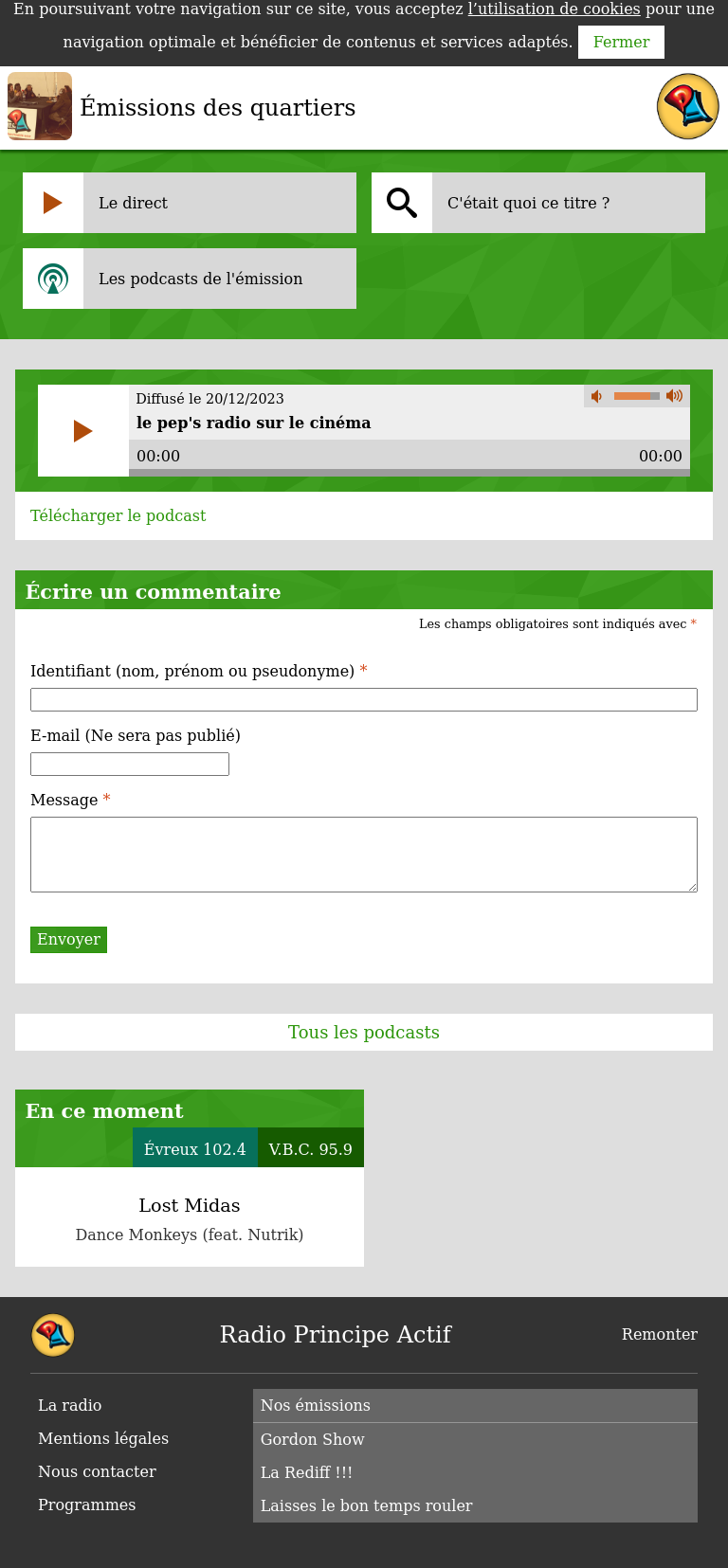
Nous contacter (97, 1472)
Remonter (660, 1334)
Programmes (87, 1505)
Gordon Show (313, 1440)
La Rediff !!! (307, 1473)
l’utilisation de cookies (554, 9)
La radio (69, 1406)
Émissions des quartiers (218, 108)
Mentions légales (103, 1439)
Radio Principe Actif (335, 1335)
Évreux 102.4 (195, 1150)
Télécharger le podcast (118, 516)
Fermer (621, 42)
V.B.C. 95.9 (311, 1150)
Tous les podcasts (364, 1032)
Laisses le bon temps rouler (367, 1506)
